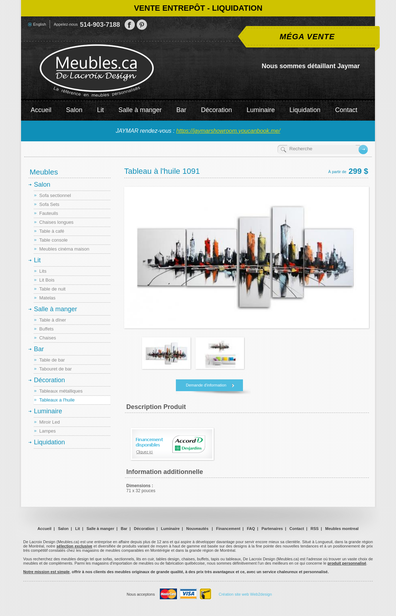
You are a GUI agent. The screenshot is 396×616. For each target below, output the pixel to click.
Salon (74, 109)
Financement (228, 528)
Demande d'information (206, 385)
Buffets (46, 329)
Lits (42, 271)
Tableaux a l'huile (57, 400)
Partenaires (272, 528)
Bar (181, 109)
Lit (100, 109)
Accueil (41, 109)
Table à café (51, 231)
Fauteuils (48, 213)
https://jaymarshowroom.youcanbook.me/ (228, 131)
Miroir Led (49, 422)
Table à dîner (52, 320)
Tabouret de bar (55, 369)
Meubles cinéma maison (64, 249)
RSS (315, 528)
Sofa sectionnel (55, 195)
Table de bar (52, 360)
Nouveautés (197, 528)
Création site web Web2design (245, 594)
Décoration (216, 109)
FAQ (251, 528)
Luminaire (261, 109)
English (39, 24)
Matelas (47, 298)
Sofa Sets (49, 204)
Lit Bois (47, 280)
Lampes (47, 431)
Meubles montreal (342, 528)
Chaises (47, 337)
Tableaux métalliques (60, 391)
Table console (53, 240)
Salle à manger (140, 109)
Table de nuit (52, 289)
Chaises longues (56, 222)
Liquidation (304, 109)
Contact (346, 109)
